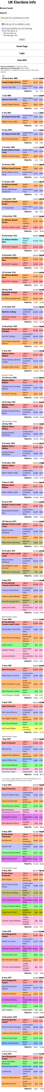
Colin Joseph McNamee (11, 900)
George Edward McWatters (8, 434)
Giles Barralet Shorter (10, 823)
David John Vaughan (10, 247)
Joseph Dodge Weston (10, 104)
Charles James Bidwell (11, 596)
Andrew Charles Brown (11, 1033)
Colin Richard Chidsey (10, 893)
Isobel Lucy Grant (8, 941)
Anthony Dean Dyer (9, 955)
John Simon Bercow (9, 712)
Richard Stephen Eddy (10, 795)
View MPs (22, 60)
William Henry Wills (10, 122)
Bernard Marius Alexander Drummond (10, 811)
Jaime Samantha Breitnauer (8, 1062)
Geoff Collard (7, 645)
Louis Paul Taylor (8, 772)
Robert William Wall (10, 473)
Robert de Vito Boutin (10, 1043)
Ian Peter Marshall (9, 769)
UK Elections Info (22, 2)
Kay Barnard (6, 840)
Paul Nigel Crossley (9, 718)
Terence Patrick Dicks (10, 590)
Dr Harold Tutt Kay (9, 394)
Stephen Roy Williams (10, 755)
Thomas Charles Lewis (11, 227)
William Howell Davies (11, 156)
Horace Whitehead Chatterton (9, 190)
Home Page (22, 46)
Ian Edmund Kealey (9, 1000)
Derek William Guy (9, 760)
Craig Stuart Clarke (9, 912)
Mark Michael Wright (10, 960)
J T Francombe (8, 208)
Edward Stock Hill (9, 87)
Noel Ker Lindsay (8, 336)
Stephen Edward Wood (11, 948)
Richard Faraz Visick (9, 1066)
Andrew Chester (8, 650)
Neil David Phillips (9, 728)
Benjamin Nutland (9, 994)
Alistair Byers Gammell (11, 629)
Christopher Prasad (9, 817)
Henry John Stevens (9, 537)
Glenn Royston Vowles (11, 691)
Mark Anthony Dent (9, 859)
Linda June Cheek (8, 607)
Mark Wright (7, 879)
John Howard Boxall (9, 723)
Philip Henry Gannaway (11, 542)
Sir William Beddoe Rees (11, 298)
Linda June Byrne (8, 656)
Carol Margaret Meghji (10, 695)
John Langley (7, 1010)
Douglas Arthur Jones (10, 367)
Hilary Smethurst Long (11, 684)
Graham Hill (6, 846)
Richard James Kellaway (7, 531)
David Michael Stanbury (11, 638)
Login (22, 53)
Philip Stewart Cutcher (10, 675)
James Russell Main (9, 801)
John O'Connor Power (10, 139)
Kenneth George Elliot (10, 601)
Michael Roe (6, 749)
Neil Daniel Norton (9, 1084)
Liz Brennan (6, 1071)
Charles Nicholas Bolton (11, 853)
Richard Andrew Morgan (11, 1027)
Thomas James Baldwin (11, 921)
